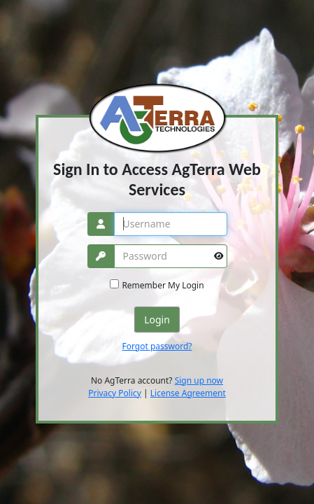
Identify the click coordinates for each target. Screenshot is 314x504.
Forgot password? (157, 346)
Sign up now (199, 380)
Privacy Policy (114, 393)
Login (157, 319)
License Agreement (188, 393)
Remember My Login (163, 285)
